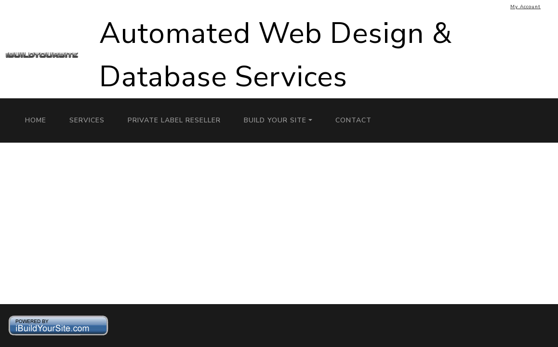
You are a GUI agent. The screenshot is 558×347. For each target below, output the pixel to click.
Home (35, 120)
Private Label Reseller (174, 120)
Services (87, 120)
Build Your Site (275, 120)
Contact (353, 120)
